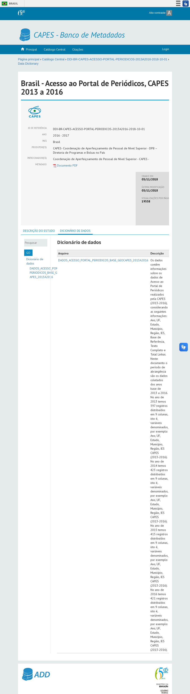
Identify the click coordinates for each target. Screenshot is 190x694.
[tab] (39, 230)
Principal (31, 49)
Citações (77, 49)
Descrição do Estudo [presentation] (39, 231)
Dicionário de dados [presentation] (75, 231)
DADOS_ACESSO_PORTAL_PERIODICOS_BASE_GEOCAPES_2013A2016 (47, 272)
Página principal (28, 59)
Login (165, 49)
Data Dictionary (28, 63)
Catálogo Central (54, 49)
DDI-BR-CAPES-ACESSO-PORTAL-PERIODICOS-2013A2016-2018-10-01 (117, 59)
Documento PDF (65, 165)
